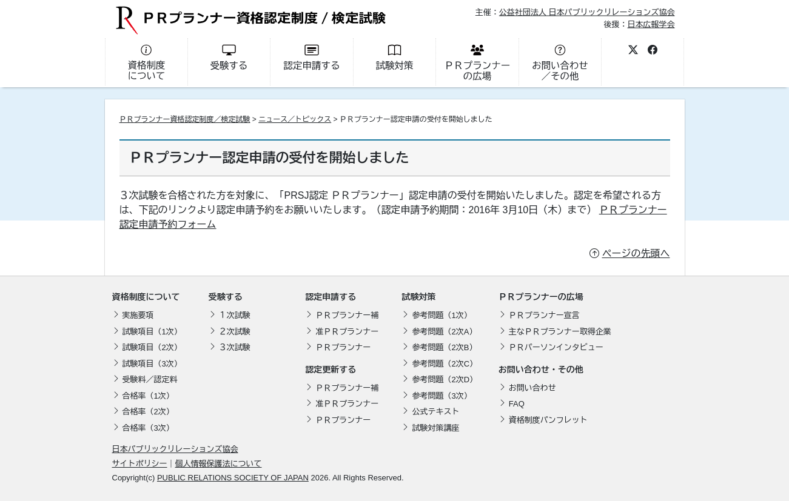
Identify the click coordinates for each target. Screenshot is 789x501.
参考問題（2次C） (444, 363)
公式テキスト (435, 411)
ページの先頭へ (636, 253)
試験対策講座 (435, 428)
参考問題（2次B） (444, 347)
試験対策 (418, 297)
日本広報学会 (650, 23)
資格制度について (146, 297)
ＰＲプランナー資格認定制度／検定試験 (184, 119)
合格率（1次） (148, 395)
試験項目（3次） (152, 363)
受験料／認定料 (150, 379)
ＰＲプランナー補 (346, 315)
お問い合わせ (532, 388)
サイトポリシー (139, 463)
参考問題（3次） (441, 395)
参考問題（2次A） (444, 331)
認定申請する (330, 297)
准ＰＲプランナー (346, 331)
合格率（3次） (148, 428)
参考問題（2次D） (444, 379)
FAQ (517, 403)
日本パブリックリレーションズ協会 (175, 449)
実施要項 (138, 315)
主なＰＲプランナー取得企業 (560, 331)
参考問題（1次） (441, 315)
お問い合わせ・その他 (541, 369)
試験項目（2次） (152, 347)
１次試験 (234, 315)
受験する (226, 297)
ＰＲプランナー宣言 (544, 315)
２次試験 (234, 331)
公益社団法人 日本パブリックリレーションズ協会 (587, 12)
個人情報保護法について (218, 463)
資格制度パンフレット (548, 420)
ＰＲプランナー (343, 347)
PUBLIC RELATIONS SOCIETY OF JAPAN (233, 477)
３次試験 (234, 347)
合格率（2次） (148, 411)
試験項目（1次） (152, 331)
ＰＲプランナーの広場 (541, 297)
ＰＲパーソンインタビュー (556, 347)
